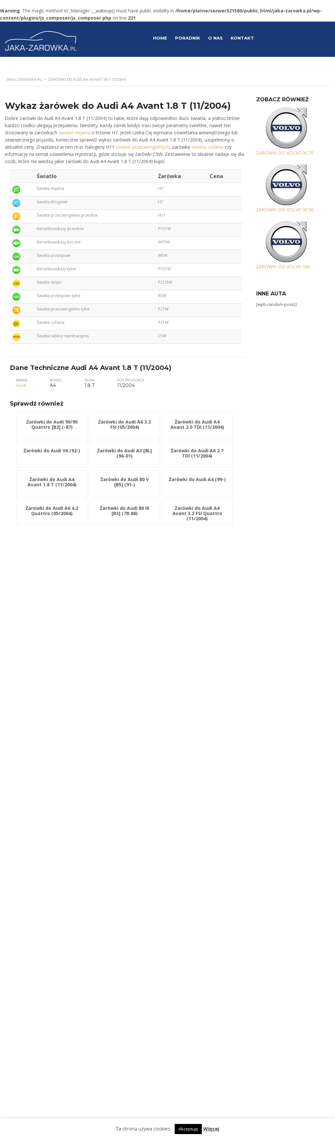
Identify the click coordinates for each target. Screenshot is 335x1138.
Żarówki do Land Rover (42, 831)
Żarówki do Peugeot (40, 902)
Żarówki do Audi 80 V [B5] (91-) (124, 482)
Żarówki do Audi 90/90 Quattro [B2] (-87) (52, 424)
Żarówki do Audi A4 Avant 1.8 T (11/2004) (52, 482)
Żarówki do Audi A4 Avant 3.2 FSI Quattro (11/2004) (197, 513)
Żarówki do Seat (36, 954)
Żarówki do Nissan (38, 882)
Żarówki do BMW (37, 698)
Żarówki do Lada (36, 810)
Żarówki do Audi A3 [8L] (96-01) (124, 453)
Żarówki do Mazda (38, 852)
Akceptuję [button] (188, 1129)
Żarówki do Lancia (38, 821)
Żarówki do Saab (36, 943)
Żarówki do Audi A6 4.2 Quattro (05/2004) (52, 510)
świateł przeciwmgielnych (142, 147)
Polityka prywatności (248, 1073)
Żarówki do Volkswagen (43, 1015)
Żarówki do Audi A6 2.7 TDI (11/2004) (197, 453)
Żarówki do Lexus (37, 841)
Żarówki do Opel (36, 892)
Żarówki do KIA (35, 800)
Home (160, 38)
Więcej (211, 1128)
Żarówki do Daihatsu (40, 739)
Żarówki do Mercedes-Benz (46, 862)
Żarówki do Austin (38, 688)
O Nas (215, 38)
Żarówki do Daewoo (40, 729)
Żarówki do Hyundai (40, 779)
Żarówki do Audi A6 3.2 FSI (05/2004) (124, 424)
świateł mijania (74, 132)
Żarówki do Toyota (38, 1005)
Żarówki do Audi (36, 677)
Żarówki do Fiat (35, 749)
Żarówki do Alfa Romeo (43, 667)
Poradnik (187, 38)
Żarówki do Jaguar (38, 790)
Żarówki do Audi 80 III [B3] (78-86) (124, 510)
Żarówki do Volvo (37, 1025)
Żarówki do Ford (36, 759)
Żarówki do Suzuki (38, 985)
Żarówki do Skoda (38, 964)
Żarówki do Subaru (38, 975)
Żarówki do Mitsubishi (41, 872)
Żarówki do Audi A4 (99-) (197, 479)
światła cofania (207, 147)
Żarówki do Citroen (39, 718)
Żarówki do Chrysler (40, 708)
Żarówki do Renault (39, 923)
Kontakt (242, 38)
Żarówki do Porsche (39, 913)
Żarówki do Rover (37, 933)
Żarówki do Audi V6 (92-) (52, 450)
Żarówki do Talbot (38, 995)
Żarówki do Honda (38, 769)
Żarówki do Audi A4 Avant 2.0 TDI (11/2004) (197, 424)
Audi (21, 385)
